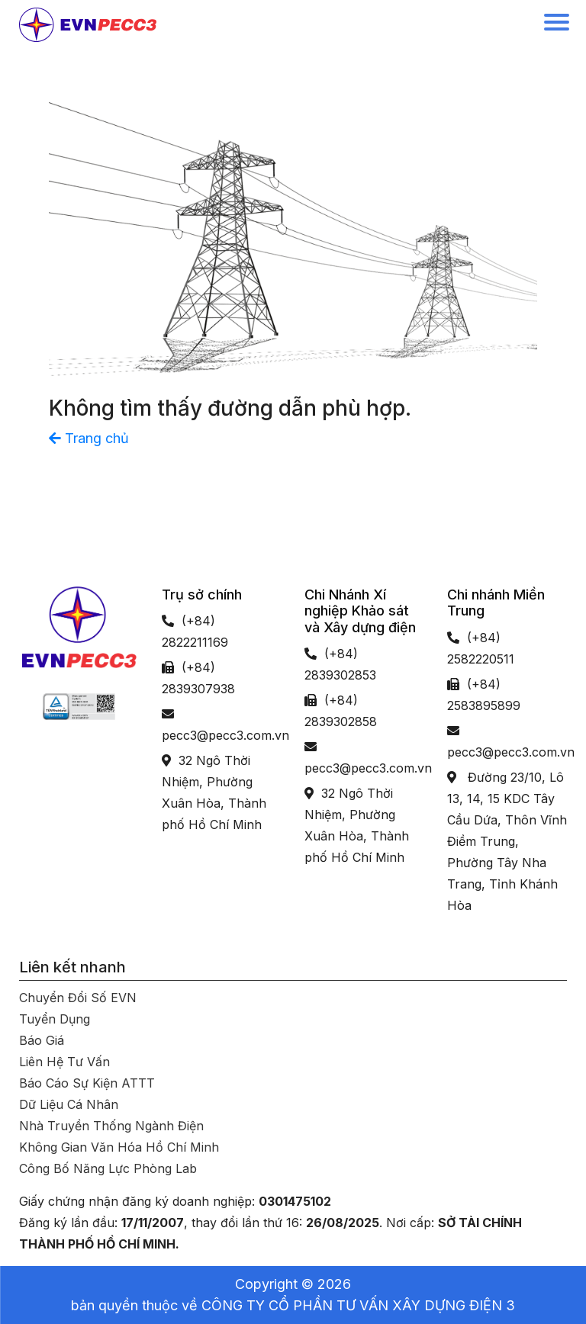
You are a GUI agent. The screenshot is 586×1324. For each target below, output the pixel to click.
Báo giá (41, 1040)
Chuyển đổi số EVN (78, 997)
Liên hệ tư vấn (64, 1061)
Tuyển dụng (54, 1019)
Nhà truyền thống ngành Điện (111, 1125)
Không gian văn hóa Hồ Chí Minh (119, 1147)
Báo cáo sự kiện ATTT (87, 1083)
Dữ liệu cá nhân (68, 1104)
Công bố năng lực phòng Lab (108, 1168)
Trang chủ (89, 438)
